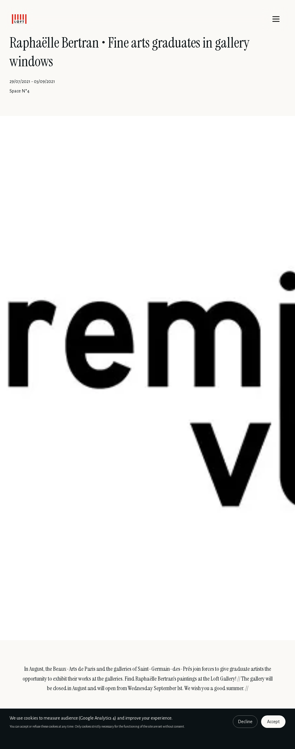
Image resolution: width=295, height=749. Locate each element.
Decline (245, 721)
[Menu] (276, 19)
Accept (273, 721)
